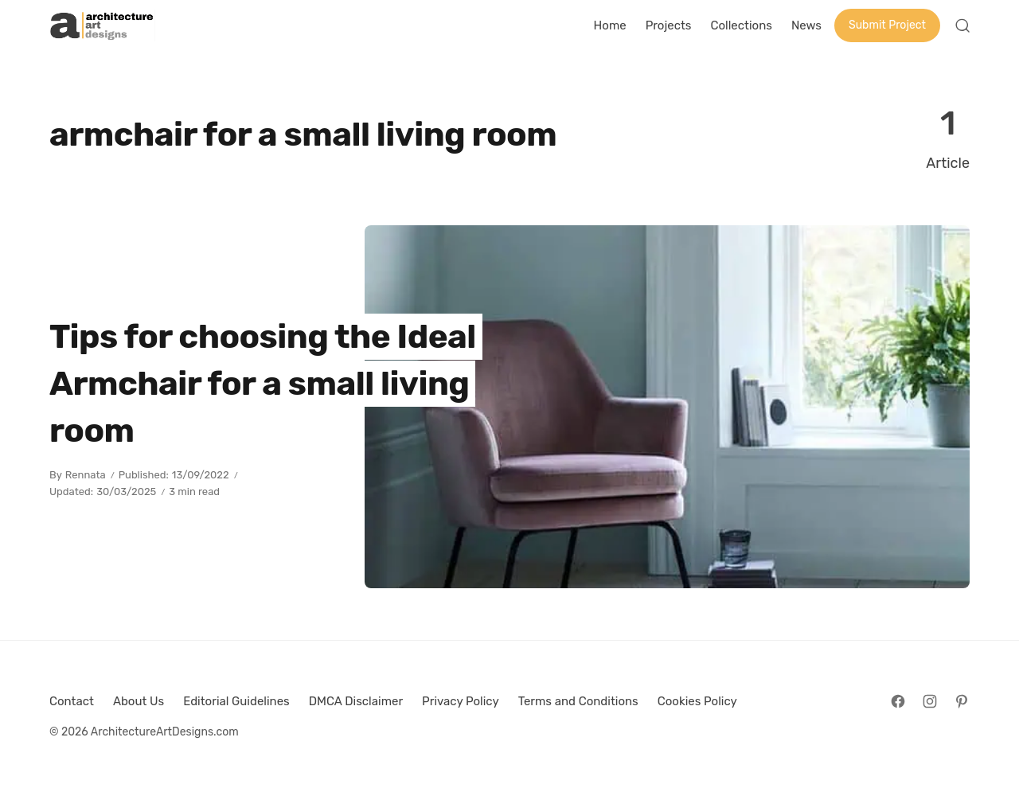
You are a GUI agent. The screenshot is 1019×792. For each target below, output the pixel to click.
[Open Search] (962, 25)
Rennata (85, 475)
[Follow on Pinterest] (961, 701)
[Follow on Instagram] (930, 701)
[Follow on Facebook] (898, 701)
